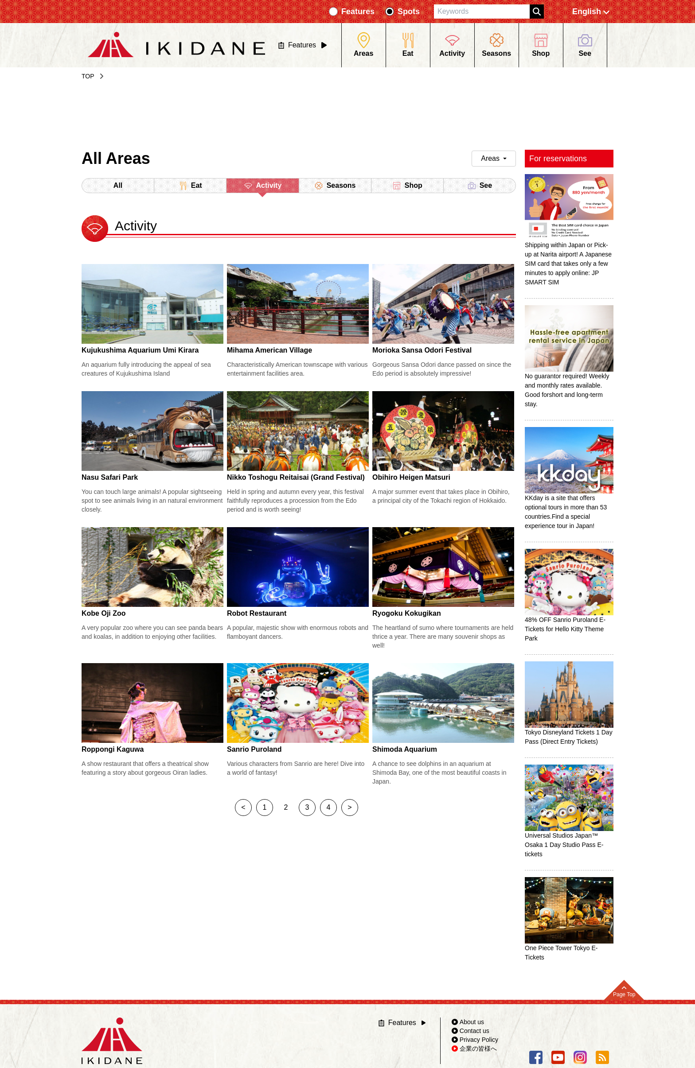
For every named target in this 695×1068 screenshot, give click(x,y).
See (479, 185)
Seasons (335, 185)
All (117, 185)
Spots (409, 11)
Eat (190, 185)
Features (358, 11)
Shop (407, 185)
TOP (88, 76)
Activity (263, 187)
